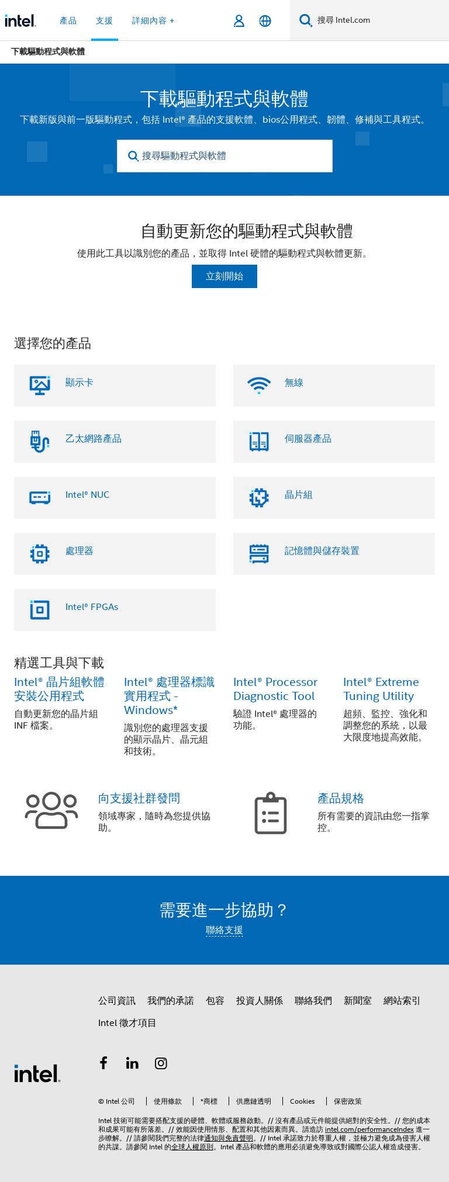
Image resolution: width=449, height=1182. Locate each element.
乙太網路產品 (93, 439)
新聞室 (358, 1001)
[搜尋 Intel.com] (381, 20)
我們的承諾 (170, 1001)
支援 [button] (104, 20)
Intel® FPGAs (91, 607)
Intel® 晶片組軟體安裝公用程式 (59, 689)
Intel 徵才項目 (127, 1023)
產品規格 (340, 798)
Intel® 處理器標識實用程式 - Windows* (169, 696)
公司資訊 (117, 1001)
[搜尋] (306, 20)
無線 (294, 383)
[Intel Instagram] (161, 1065)
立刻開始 (224, 276)
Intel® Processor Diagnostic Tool (275, 689)
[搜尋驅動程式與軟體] (225, 156)
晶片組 (299, 495)
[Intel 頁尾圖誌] (37, 1073)
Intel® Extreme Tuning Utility (381, 689)
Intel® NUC (87, 495)
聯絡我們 (313, 1001)
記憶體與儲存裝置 (322, 551)
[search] (134, 156)
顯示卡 (79, 383)
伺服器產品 (308, 439)
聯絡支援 (224, 930)
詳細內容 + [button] (153, 20)
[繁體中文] (265, 21)
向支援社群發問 (139, 798)
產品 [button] (68, 20)
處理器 (79, 551)
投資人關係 (259, 1001)
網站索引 (402, 1001)
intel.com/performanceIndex (369, 1129)
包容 (215, 1001)
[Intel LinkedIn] (133, 1065)
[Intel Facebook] (103, 1065)
